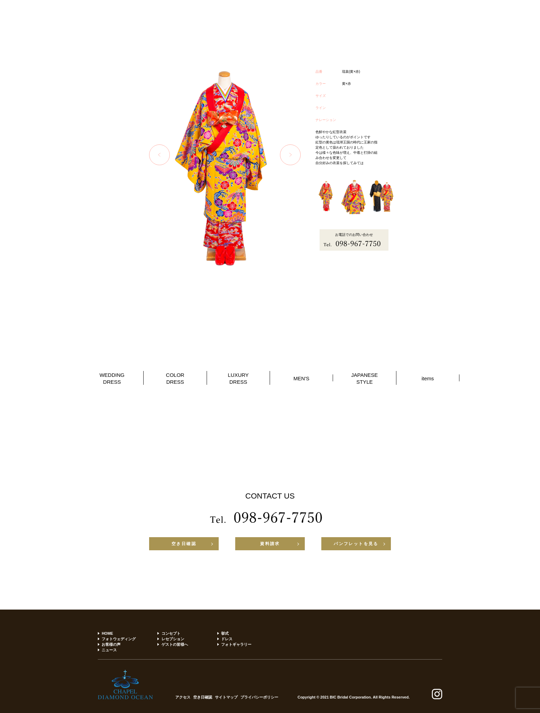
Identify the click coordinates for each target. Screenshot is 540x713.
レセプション (173, 639)
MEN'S (301, 378)
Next (290, 154)
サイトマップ (226, 697)
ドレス (226, 639)
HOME (107, 633)
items (428, 378)
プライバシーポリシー (259, 697)
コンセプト (171, 633)
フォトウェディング (119, 639)
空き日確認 (184, 543)
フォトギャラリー (236, 644)
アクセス (182, 697)
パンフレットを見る (356, 543)
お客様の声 (111, 644)
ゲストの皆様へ (175, 644)
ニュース (109, 650)
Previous (159, 154)
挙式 (225, 633)
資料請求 (270, 543)
